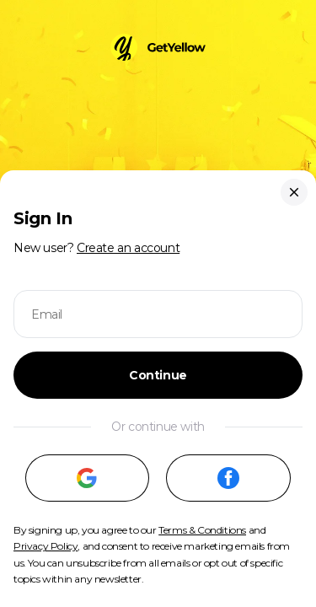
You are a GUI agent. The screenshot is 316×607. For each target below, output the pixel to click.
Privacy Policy (45, 546)
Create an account (128, 247)
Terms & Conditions (202, 530)
